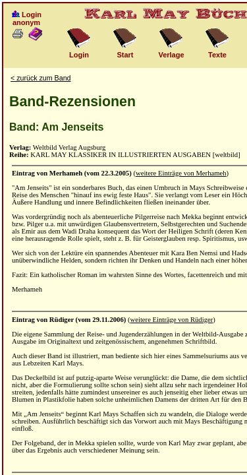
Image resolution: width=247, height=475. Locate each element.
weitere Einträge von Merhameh (181, 173)
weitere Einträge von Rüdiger (171, 319)
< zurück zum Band (41, 78)
